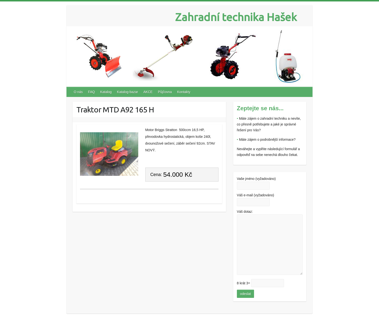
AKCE (148, 92)
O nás (78, 92)
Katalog (105, 92)
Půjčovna (165, 92)
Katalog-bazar (127, 92)
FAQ (91, 92)
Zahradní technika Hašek (236, 17)
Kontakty (183, 92)
